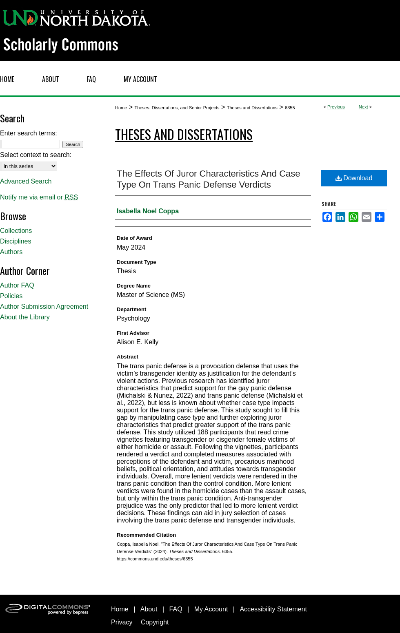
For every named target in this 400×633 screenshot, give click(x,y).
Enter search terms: (28, 133)
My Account (211, 609)
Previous (336, 106)
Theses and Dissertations (252, 107)
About (149, 609)
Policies (11, 295)
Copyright (155, 622)
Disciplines (15, 241)
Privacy (121, 622)
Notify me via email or (39, 197)
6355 (290, 107)
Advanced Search (25, 181)
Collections (16, 230)
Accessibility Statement (273, 609)
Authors (11, 251)
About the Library (25, 317)
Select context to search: (35, 154)
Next (363, 106)
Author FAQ (17, 285)
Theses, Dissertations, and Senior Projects (177, 107)
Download (354, 178)
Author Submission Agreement (44, 306)
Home (121, 107)
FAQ (175, 609)
